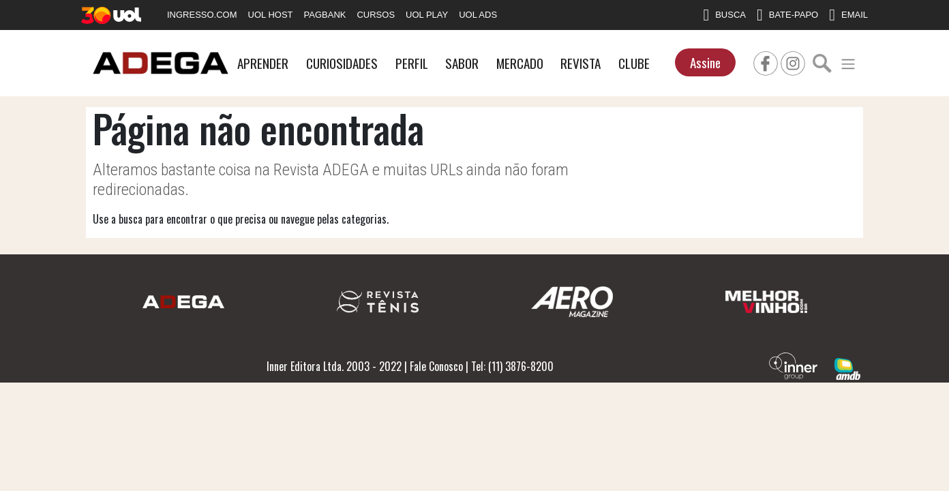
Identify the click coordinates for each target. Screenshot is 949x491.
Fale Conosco (436, 366)
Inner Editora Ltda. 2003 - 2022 (334, 366)
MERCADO (519, 63)
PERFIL (411, 63)
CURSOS (376, 15)
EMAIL (848, 15)
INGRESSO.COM (202, 15)
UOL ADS (478, 15)
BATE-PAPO (787, 15)
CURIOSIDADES (342, 63)
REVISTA (580, 63)
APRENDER (262, 63)
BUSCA (724, 15)
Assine (705, 62)
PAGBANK (325, 15)
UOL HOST (270, 15)
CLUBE (634, 63)
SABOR (462, 63)
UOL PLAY (427, 15)
